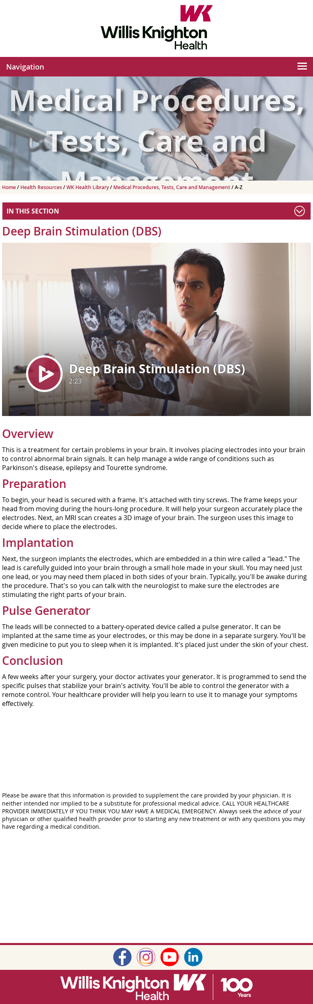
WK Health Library (88, 187)
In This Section (33, 211)
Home (9, 187)
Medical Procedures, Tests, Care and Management (172, 187)
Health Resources (41, 187)
